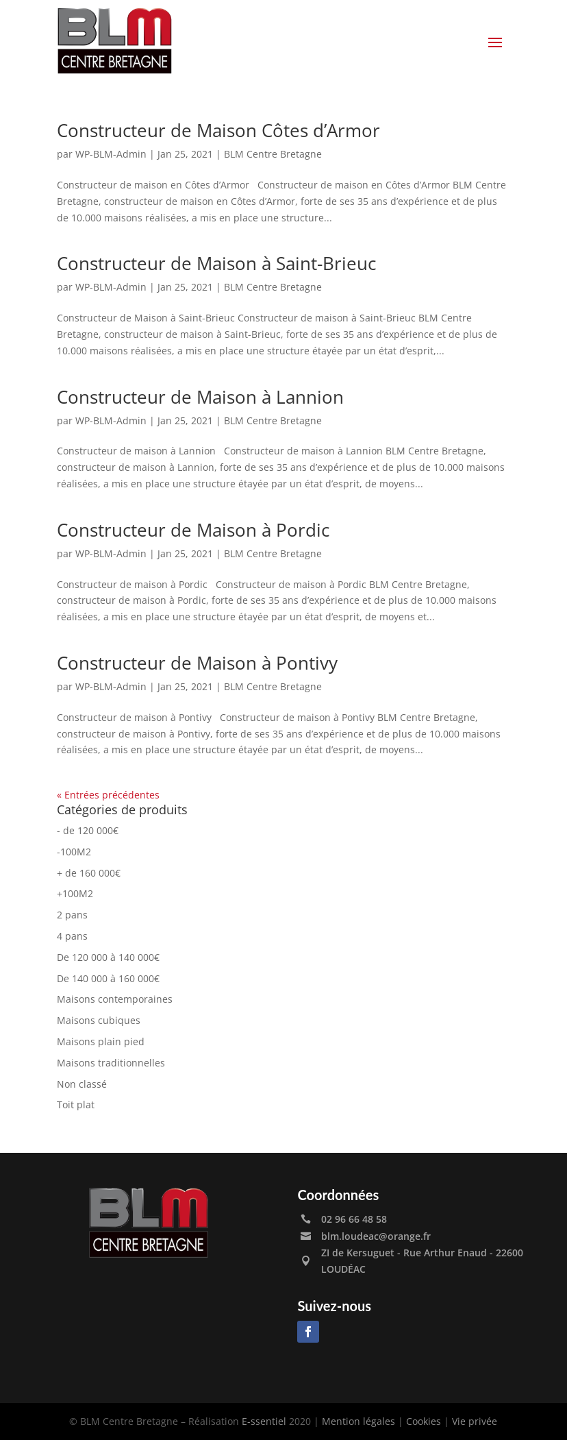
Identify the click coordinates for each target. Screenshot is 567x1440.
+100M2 (75, 893)
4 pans (72, 935)
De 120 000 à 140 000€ (108, 957)
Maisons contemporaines (115, 998)
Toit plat (75, 1104)
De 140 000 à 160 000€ (108, 978)
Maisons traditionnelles (111, 1062)
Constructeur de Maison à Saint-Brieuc (216, 263)
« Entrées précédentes (108, 794)
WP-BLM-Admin (111, 153)
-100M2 (74, 851)
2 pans (72, 914)
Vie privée (474, 1421)
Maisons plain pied (100, 1041)
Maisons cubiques (98, 1020)
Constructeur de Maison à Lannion (200, 397)
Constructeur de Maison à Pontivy (197, 662)
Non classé (82, 1083)
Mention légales (358, 1421)
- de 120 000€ (87, 830)
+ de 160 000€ (89, 872)
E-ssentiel (264, 1421)
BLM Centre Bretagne (273, 153)
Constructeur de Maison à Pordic (193, 529)
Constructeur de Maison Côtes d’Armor (218, 130)
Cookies (423, 1421)
